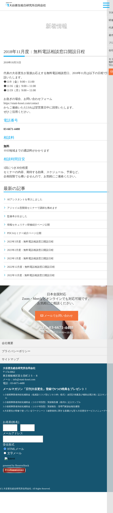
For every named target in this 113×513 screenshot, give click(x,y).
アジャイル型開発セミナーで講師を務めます (32, 208)
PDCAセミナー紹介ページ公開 (24, 233)
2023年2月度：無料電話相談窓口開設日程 (30, 250)
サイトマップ (10, 359)
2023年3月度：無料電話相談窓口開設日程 (30, 241)
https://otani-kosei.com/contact (21, 103)
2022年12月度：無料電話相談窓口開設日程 (31, 267)
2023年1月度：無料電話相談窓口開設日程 (30, 258)
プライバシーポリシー (16, 351)
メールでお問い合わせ (56, 315)
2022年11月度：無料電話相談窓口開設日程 (31, 275)
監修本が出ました (17, 216)
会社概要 (7, 343)
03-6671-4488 (61, 327)
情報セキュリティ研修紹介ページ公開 (28, 224)
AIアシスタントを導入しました (24, 199)
